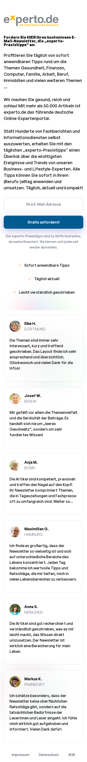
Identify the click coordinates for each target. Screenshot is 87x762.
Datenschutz (49, 755)
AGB (71, 755)
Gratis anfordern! (43, 222)
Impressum (20, 755)
